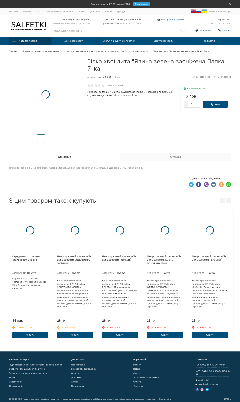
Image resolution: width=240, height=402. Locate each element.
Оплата (81, 11)
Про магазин (78, 364)
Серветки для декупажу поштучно (27, 369)
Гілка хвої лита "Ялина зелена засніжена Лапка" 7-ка (181, 51)
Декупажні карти (163, 41)
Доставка (95, 11)
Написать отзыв (114, 85)
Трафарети (208, 41)
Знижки (75, 381)
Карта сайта (165, 399)
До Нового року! (74, 41)
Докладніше (141, 4)
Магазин (13, 11)
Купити (215, 104)
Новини (27, 11)
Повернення (77, 386)
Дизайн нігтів (16, 386)
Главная (13, 51)
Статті (39, 11)
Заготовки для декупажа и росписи (28, 373)
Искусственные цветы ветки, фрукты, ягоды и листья (95, 51)
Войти (212, 11)
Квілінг (12, 377)
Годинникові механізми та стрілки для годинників (35, 364)
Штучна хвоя (138, 51)
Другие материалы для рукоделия (40, 51)
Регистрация (224, 11)
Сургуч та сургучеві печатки (118, 41)
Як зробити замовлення (60, 11)
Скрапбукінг (15, 381)
